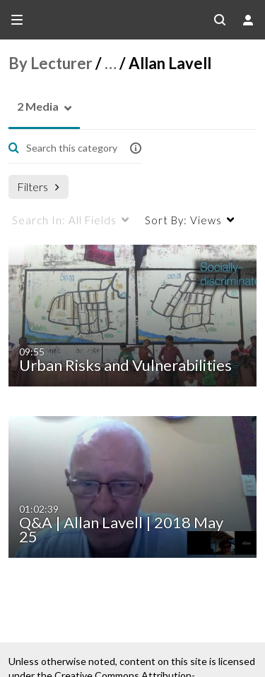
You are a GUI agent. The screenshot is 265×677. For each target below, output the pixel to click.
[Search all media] (219, 19)
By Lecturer (50, 63)
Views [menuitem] (183, 220)
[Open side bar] (17, 19)
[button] (33, 106)
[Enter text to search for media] (70, 148)
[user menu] (248, 19)
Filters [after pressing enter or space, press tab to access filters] (38, 186)
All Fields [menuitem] (64, 220)
